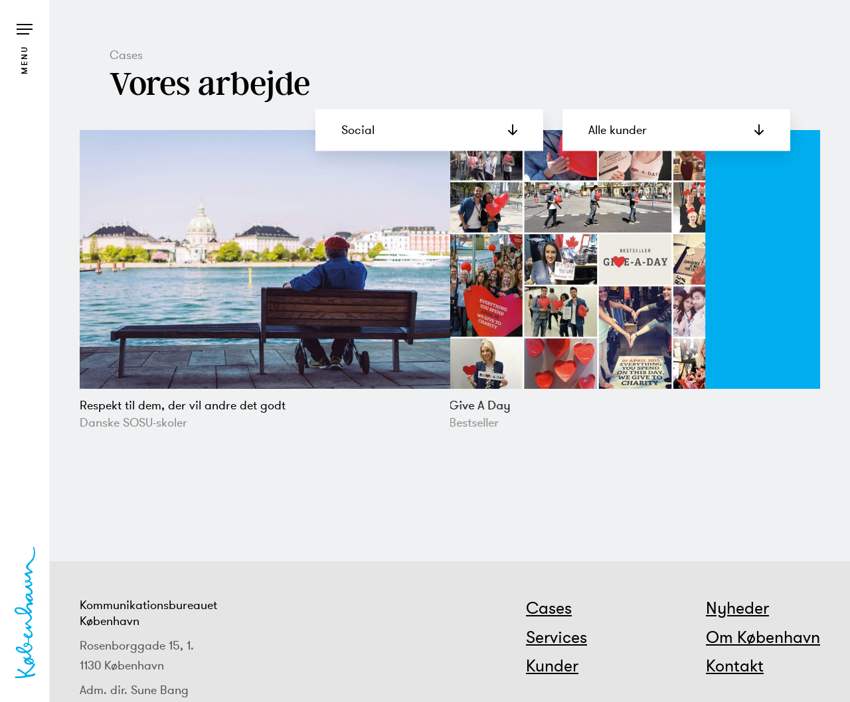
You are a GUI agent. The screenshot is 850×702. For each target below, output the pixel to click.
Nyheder (737, 607)
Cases (549, 607)
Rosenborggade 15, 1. (137, 645)
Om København (763, 637)
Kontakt (735, 665)
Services (556, 637)
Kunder (552, 665)
